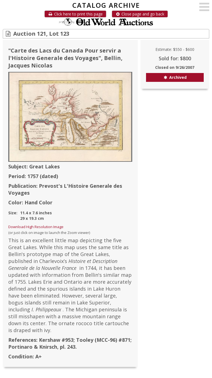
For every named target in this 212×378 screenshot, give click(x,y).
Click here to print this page (75, 14)
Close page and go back (139, 14)
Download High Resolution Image (35, 226)
